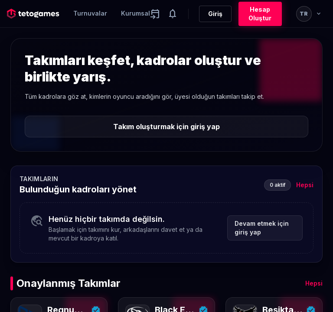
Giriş (215, 13)
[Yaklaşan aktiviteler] (155, 14)
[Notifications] (172, 14)
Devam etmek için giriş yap (262, 228)
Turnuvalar (90, 13)
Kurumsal (135, 13)
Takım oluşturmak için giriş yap (166, 126)
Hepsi (304, 184)
